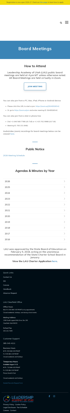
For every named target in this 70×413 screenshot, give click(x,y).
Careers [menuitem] (6, 386)
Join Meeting (35, 62)
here (12, 109)
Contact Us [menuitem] (7, 253)
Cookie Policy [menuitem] (20, 380)
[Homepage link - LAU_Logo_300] (18, 377)
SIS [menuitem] (4, 257)
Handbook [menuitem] (7, 265)
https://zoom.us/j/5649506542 (47, 82)
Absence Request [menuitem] (10, 269)
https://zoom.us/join (21, 86)
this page (43, 2)
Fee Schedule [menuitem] (22, 383)
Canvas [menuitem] (6, 261)
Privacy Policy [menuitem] (8, 380)
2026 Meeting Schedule (14, 131)
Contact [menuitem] (13, 386)
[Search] (61, 10)
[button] (66, 10)
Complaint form (27, 398)
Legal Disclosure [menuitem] (9, 383)
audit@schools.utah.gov (12, 398)
